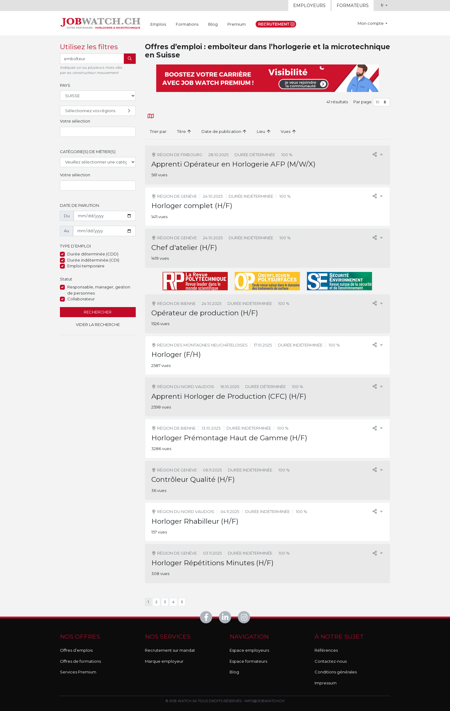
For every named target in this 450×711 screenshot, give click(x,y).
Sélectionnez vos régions (98, 111)
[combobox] (98, 132)
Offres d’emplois (76, 650)
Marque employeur (164, 661)
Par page (362, 101)
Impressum (326, 682)
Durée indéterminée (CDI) (93, 260)
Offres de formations (80, 661)
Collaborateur (81, 298)
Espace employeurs (249, 650)
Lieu (264, 131)
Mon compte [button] (371, 23)
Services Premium (78, 671)
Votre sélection (75, 121)
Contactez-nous (331, 661)
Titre (184, 131)
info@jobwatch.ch (264, 701)
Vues (288, 131)
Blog (213, 24)
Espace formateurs (248, 661)
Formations (187, 24)
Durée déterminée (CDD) (92, 253)
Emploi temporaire (86, 265)
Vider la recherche (98, 324)
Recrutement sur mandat (170, 650)
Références (326, 650)
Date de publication (224, 131)
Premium (236, 24)
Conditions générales (336, 671)
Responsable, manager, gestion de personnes (98, 289)
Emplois (158, 24)
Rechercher (98, 312)
